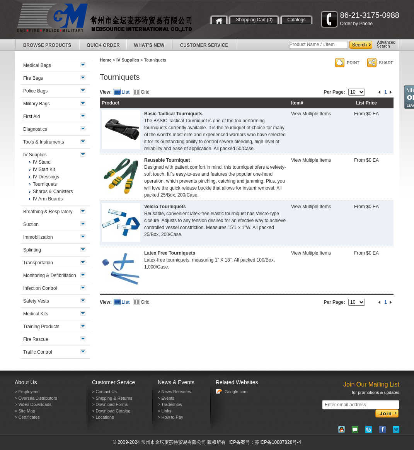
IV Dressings (46, 177)
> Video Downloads (33, 404)
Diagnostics (35, 129)
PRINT (353, 62)
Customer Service (113, 382)
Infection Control (40, 288)
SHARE (386, 62)
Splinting (32, 250)
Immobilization (38, 237)
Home (106, 60)
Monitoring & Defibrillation (49, 275)
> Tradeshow (170, 404)
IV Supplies (127, 60)
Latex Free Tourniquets (169, 253)
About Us (26, 382)
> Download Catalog (111, 411)
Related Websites (237, 382)
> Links (164, 411)
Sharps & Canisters (53, 191)
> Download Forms (110, 404)
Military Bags (36, 103)
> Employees (27, 391)
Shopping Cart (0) (254, 19)
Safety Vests (36, 301)
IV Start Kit (44, 169)
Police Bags (35, 91)
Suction (31, 224)
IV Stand (42, 162)
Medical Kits (35, 314)
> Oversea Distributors (36, 398)
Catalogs (296, 19)
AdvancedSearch (386, 44)
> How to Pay (170, 417)
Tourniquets (45, 184)
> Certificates (27, 417)
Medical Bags (37, 65)
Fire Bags (33, 78)
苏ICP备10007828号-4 (278, 442)
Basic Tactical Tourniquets (173, 113)
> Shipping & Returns (112, 398)
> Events (166, 398)
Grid (145, 92)
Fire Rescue (35, 339)
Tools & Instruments (43, 142)
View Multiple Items (311, 113)
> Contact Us (104, 391)
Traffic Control (37, 352)
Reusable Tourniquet (167, 160)
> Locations (103, 417)
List (125, 92)
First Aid (31, 116)
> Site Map (25, 411)
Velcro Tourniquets (165, 206)
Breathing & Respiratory (47, 211)
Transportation (38, 262)
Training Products (41, 326)
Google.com (236, 391)
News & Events (176, 382)
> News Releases (174, 391)
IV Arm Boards (48, 199)
